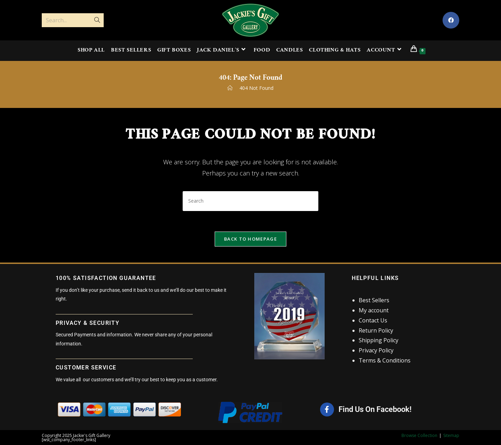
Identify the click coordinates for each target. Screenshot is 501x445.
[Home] (230, 88)
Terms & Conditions (385, 361)
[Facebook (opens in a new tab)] (451, 20)
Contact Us (373, 320)
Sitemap (451, 436)
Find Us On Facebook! (375, 409)
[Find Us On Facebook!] (327, 410)
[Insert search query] (250, 201)
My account (374, 310)
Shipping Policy (378, 340)
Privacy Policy (376, 350)
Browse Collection (419, 436)
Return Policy (376, 330)
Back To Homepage (250, 239)
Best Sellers (374, 300)
